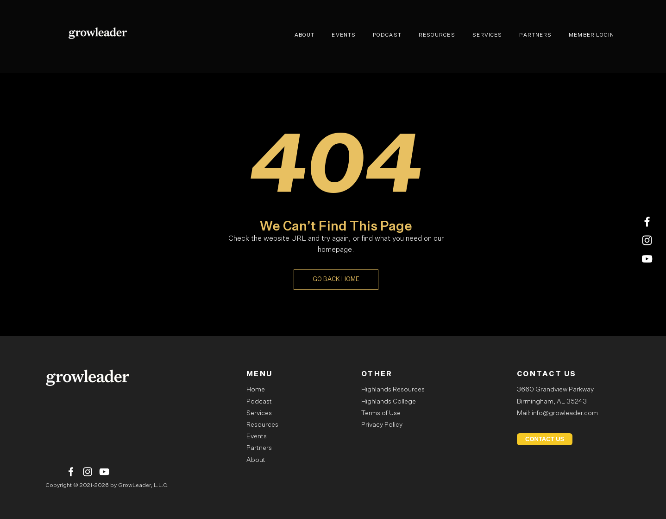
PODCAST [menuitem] (387, 35)
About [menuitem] (255, 460)
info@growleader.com (565, 413)
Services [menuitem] (259, 413)
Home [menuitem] (255, 389)
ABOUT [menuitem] (305, 35)
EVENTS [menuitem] (344, 35)
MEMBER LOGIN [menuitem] (591, 35)
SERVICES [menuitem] (487, 35)
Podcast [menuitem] (259, 401)
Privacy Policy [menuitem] (381, 425)
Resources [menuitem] (262, 425)
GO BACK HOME (336, 279)
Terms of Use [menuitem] (381, 413)
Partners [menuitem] (259, 448)
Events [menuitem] (256, 436)
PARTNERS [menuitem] (535, 35)
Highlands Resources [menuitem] (393, 389)
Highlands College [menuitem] (388, 401)
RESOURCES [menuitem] (437, 35)
